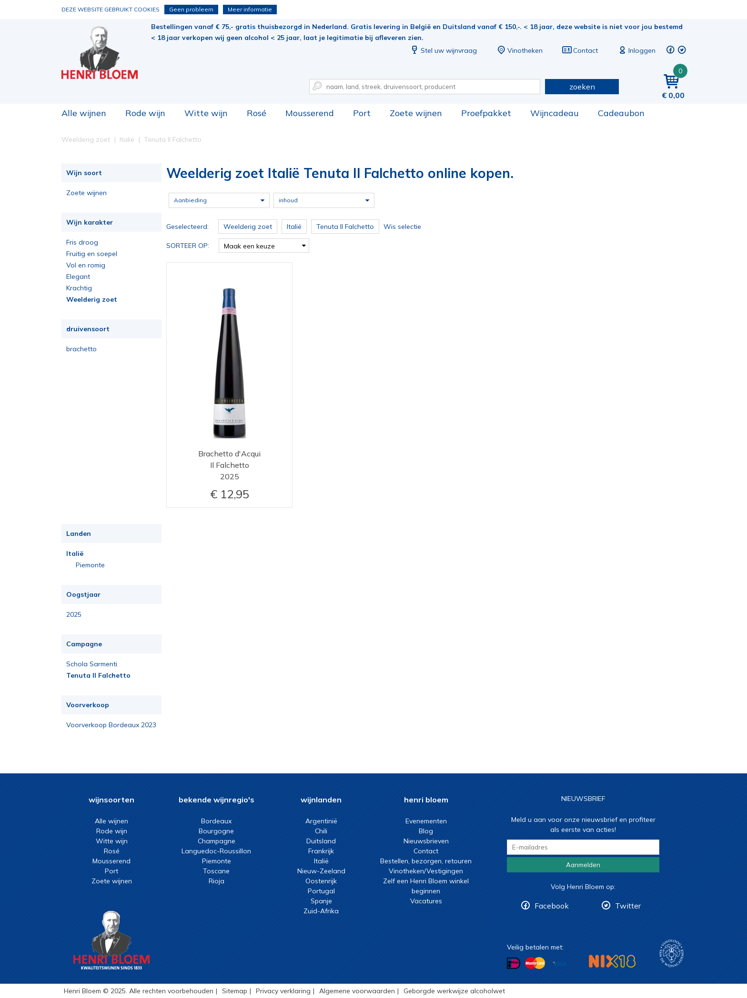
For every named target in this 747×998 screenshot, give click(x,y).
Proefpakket (486, 113)
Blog (426, 831)
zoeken (582, 86)
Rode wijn (145, 113)
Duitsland (321, 841)
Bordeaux (216, 821)
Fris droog (82, 242)
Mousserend (309, 113)
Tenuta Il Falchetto (98, 675)
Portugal (321, 891)
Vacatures (426, 901)
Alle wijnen (83, 113)
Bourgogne (216, 831)
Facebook (552, 905)
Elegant (78, 276)
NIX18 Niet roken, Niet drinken (612, 961)
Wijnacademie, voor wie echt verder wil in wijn (671, 953)
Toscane (216, 871)
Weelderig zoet (91, 299)
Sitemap (234, 991)
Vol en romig (85, 265)
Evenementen (426, 821)
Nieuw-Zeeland (321, 871)
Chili (321, 831)
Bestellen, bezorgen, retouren (426, 861)
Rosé (256, 113)
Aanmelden (583, 865)
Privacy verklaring (283, 991)
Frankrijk (321, 851)
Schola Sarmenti (91, 664)
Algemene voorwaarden (357, 991)
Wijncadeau (554, 113)
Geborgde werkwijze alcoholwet (454, 991)
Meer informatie (250, 9)
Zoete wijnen (416, 113)
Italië (74, 553)
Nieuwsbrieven (426, 841)
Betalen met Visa (559, 963)
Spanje (321, 901)
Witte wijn (206, 113)
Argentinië (321, 821)
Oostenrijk (321, 881)
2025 (73, 614)
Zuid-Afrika (321, 911)
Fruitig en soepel (91, 253)
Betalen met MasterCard (535, 963)
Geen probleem (191, 9)
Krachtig (79, 288)
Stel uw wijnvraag (443, 50)
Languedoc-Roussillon (216, 851)
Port (362, 113)
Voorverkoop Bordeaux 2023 (111, 725)
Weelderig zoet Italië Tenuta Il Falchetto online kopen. (106, 52)
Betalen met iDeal (513, 963)
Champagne (216, 841)
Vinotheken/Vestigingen (426, 871)
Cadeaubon (621, 113)
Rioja (216, 881)
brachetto (81, 349)
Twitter (628, 905)
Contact (580, 50)
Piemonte (90, 565)
